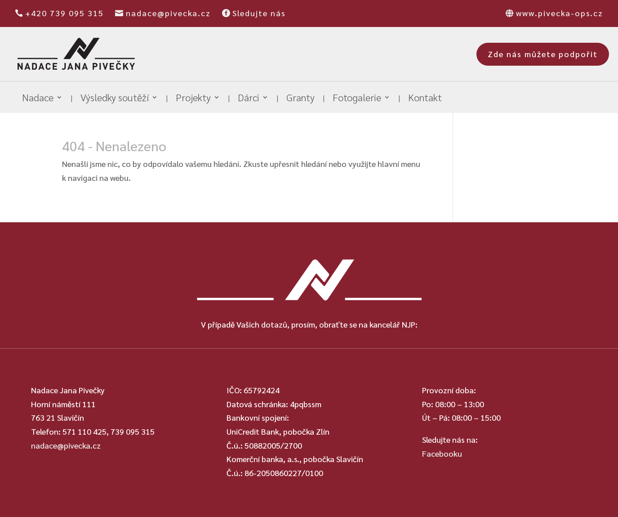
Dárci (248, 98)
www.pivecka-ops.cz (559, 13)
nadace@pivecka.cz (168, 13)
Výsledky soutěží (114, 98)
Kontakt (425, 98)
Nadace (37, 98)
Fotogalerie (357, 98)
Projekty (193, 98)
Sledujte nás (259, 13)
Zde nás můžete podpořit (543, 54)
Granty (300, 98)
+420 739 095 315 (64, 13)
